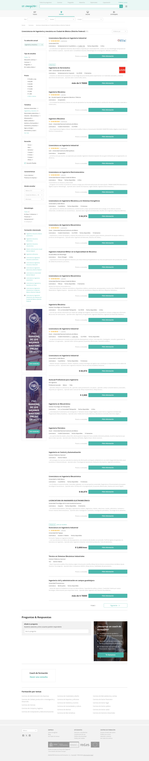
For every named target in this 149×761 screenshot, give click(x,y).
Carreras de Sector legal (101, 703)
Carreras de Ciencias (28, 705)
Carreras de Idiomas (64, 710)
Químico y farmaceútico (31, 123)
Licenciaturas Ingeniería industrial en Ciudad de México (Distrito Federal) (33, 290)
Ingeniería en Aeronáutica (59, 68)
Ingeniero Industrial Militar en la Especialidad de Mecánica (73, 252)
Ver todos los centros (106, 738)
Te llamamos (110, 655)
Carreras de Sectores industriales (104, 713)
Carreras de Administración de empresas (35, 696)
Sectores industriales (30, 108)
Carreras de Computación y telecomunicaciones (38, 712)
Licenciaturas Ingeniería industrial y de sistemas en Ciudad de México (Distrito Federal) (34, 298)
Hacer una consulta (39, 677)
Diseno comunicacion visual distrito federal (34, 250)
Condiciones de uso (79, 734)
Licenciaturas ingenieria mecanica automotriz (33, 258)
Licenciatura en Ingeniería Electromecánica (66, 172)
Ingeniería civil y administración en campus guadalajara (71, 580)
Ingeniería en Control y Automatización (65, 452)
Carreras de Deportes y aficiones (68, 699)
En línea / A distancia (30, 214)
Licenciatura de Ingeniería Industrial (64, 329)
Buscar (121, 6)
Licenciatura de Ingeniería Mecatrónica (65, 225)
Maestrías (82, 2)
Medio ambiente (29, 121)
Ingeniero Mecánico (57, 119)
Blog (49, 734)
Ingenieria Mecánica (57, 304)
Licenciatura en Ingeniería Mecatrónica (65, 276)
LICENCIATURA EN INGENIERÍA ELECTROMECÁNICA (69, 500)
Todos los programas (46, 2)
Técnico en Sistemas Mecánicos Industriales (66, 556)
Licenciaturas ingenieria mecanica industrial (33, 264)
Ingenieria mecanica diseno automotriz (34, 235)
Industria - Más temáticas (31, 116)
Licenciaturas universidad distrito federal (33, 274)
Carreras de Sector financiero (102, 699)
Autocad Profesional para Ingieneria (63, 380)
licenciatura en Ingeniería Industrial (63, 527)
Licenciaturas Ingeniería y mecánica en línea (33, 284)
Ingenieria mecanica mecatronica (32, 245)
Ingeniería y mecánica (30, 111)
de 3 (93, 605)
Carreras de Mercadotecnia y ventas (105, 696)
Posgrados (71, 2)
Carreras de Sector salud (101, 710)
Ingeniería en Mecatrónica (59, 404)
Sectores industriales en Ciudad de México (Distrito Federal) (53, 25)
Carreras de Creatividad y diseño (68, 696)
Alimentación (28, 118)
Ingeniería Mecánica (57, 92)
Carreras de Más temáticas (66, 713)
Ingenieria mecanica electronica (32, 240)
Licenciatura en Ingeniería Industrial (64, 145)
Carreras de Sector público (102, 706)
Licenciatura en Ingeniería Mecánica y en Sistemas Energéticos (74, 201)
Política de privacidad (80, 736)
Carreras (59, 2)
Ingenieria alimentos (32, 254)
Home (23, 25)
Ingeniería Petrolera (57, 428)
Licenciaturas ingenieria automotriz (33, 279)
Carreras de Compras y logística (32, 708)
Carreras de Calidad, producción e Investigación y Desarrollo (38, 700)
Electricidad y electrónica (31, 113)
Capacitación (106, 2)
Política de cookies (79, 738)
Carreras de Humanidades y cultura (69, 706)
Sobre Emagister (53, 732)
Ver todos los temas (53, 736)
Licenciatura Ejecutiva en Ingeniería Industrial (68, 38)
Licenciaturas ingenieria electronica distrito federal (33, 269)
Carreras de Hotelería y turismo (67, 703)
